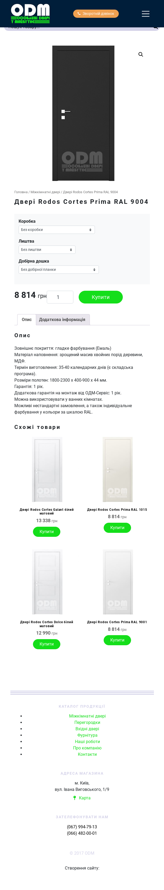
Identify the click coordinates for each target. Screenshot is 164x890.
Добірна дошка (34, 261)
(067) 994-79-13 (82, 826)
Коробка (27, 221)
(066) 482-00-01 (82, 833)
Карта (82, 797)
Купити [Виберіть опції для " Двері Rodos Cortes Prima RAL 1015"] (117, 527)
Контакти (87, 754)
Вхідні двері (87, 728)
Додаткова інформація (62, 319)
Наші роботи (87, 741)
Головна (21, 192)
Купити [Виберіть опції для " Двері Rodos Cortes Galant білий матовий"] (47, 531)
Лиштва (26, 241)
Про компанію (87, 747)
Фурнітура (87, 735)
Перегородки (87, 722)
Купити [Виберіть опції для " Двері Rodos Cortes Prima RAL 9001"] (117, 640)
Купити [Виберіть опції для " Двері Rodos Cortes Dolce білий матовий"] (47, 644)
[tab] (26, 319)
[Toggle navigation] (145, 14)
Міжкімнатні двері (45, 192)
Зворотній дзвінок (96, 13)
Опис (27, 319)
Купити (101, 297)
